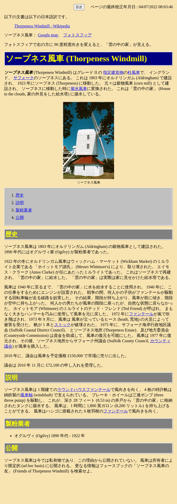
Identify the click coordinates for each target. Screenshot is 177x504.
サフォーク (23, 78)
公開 (20, 217)
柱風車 (134, 72)
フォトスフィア (77, 35)
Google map (48, 35)
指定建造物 (113, 72)
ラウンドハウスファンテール (83, 389)
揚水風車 (79, 88)
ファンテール (141, 314)
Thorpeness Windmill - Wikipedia (42, 26)
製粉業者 (24, 210)
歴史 (20, 195)
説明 (20, 202)
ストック (62, 324)
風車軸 (26, 395)
